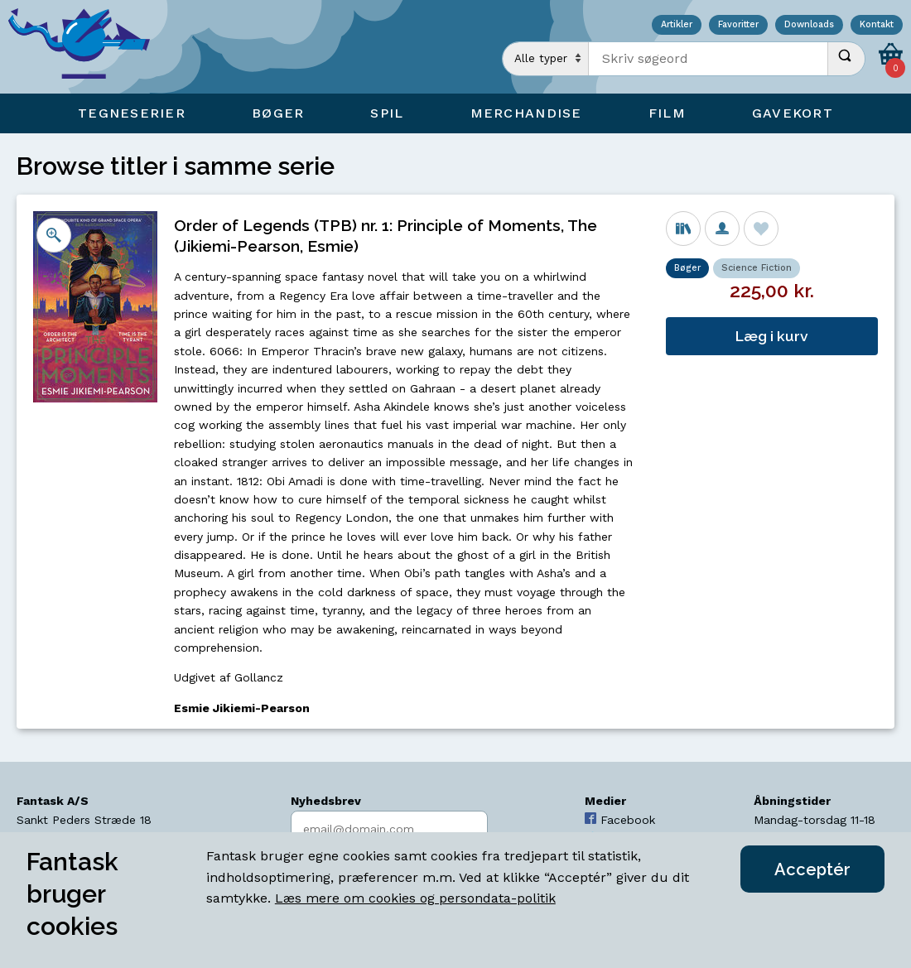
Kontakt (877, 25)
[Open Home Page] (87, 46)
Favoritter (738, 25)
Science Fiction (756, 267)
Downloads (809, 25)
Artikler (676, 25)
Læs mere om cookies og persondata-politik (415, 898)
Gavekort (792, 113)
